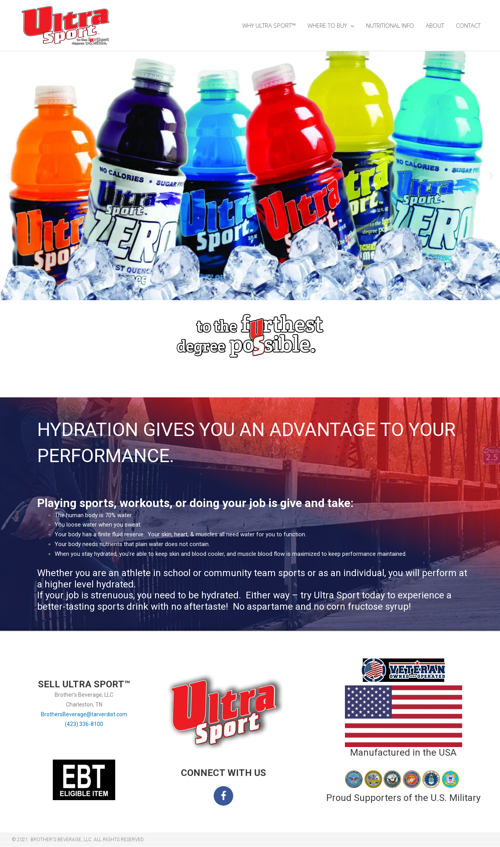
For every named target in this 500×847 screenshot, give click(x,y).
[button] (9, 176)
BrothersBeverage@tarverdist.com (84, 714)
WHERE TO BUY (327, 25)
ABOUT (435, 25)
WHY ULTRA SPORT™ (269, 25)
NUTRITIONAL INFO (390, 25)
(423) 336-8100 (84, 724)
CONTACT (468, 25)
